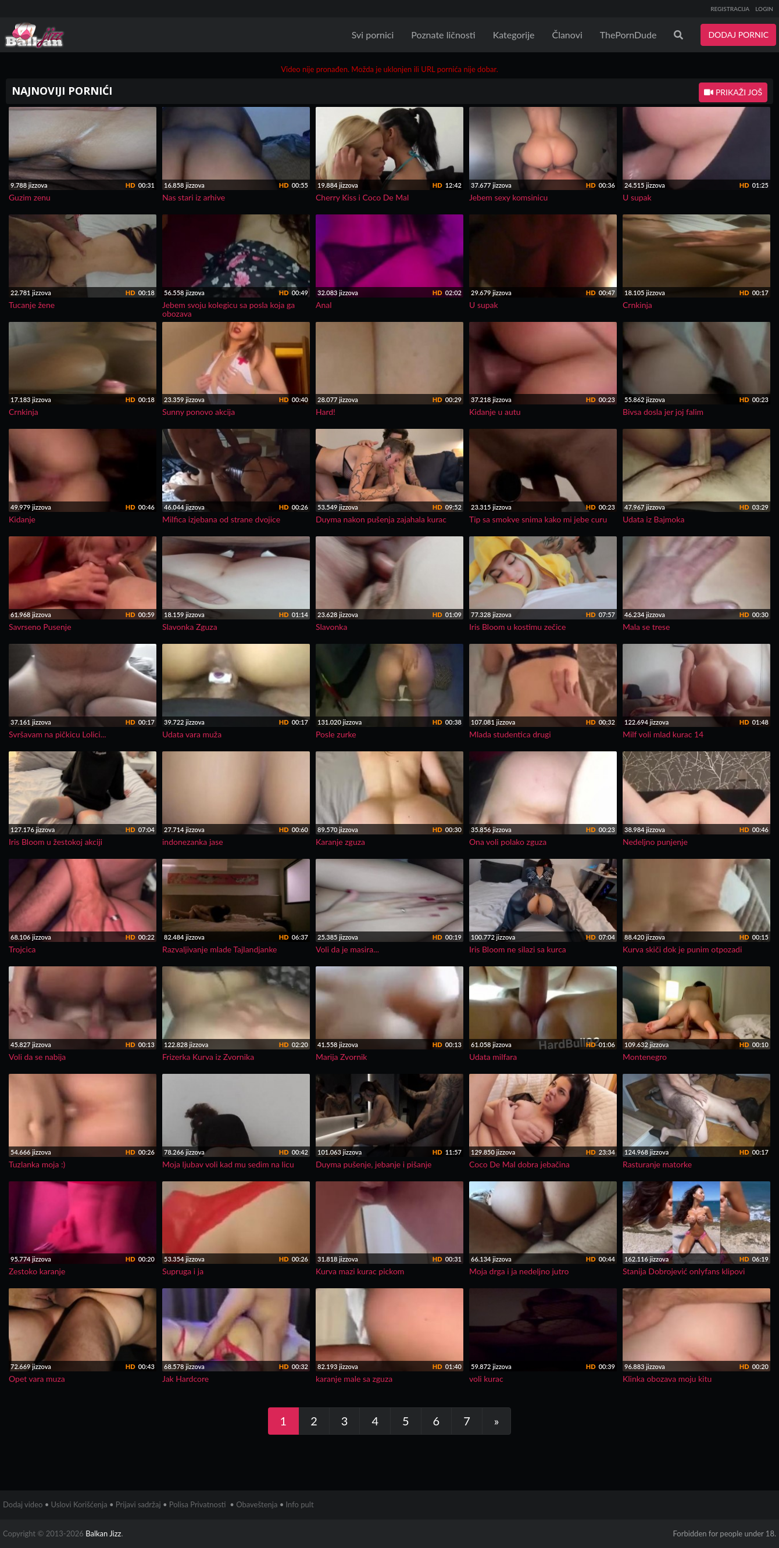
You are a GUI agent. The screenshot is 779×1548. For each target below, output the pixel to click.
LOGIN (764, 8)
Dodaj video (22, 1504)
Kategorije (514, 34)
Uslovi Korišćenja (79, 1504)
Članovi (567, 34)
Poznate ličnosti (443, 34)
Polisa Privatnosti (197, 1504)
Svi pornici (373, 34)
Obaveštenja (256, 1504)
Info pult (300, 1504)
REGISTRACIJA (729, 8)
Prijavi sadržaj (138, 1504)
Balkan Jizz (103, 1533)
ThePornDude (628, 34)
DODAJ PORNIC (738, 35)
